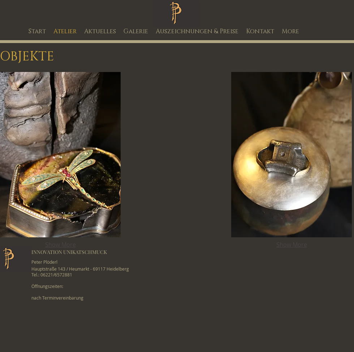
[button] (60, 154)
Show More (60, 245)
